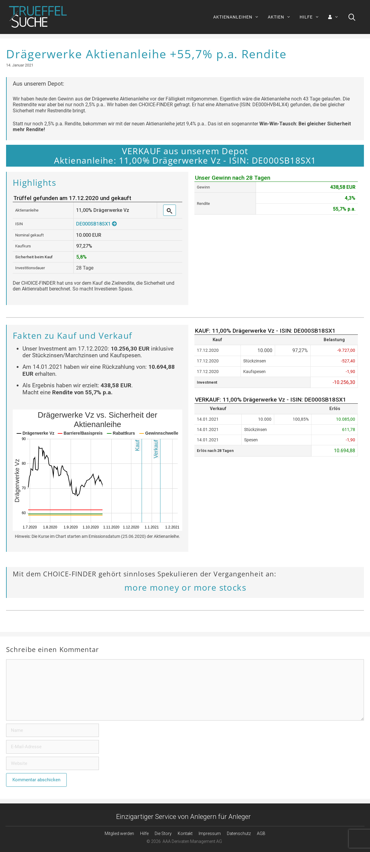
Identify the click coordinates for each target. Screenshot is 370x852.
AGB (261, 833)
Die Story (163, 833)
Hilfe (144, 833)
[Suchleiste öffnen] (352, 17)
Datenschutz (239, 833)
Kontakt (185, 833)
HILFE (312, 17)
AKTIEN (281, 17)
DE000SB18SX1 (96, 224)
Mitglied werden (119, 833)
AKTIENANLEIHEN (238, 17)
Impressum (210, 833)
